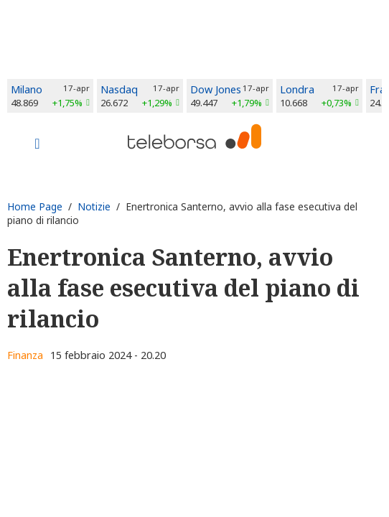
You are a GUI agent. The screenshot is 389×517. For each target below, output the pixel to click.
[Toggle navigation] (37, 145)
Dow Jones (215, 89)
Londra (297, 89)
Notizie (94, 206)
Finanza (25, 355)
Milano (26, 89)
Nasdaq (119, 89)
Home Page (34, 206)
